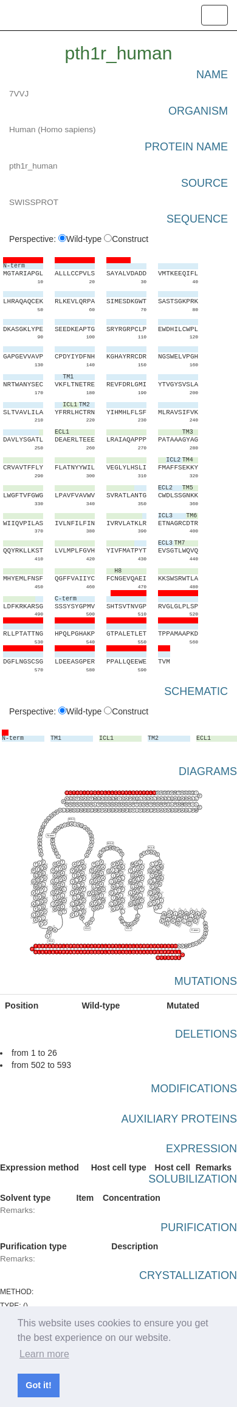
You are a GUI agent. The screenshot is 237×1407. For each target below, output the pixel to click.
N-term (51, 835)
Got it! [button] (38, 1385)
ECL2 (111, 843)
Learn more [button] (44, 1354)
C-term (195, 931)
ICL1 (51, 941)
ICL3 (128, 929)
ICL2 (87, 928)
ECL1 (72, 820)
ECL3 (151, 848)
